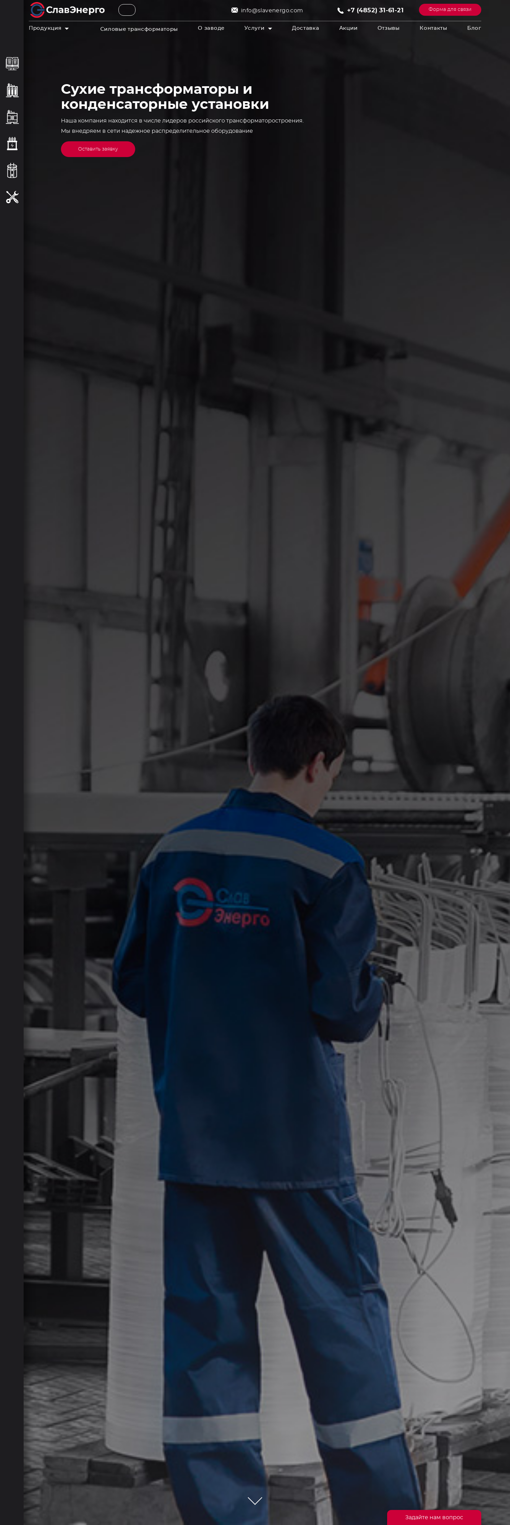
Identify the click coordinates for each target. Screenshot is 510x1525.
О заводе (211, 28)
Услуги (254, 28)
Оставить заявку (98, 149)
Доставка (305, 28)
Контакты (433, 28)
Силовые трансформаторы (139, 29)
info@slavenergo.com (272, 10)
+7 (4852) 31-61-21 (375, 11)
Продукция (45, 28)
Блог (474, 28)
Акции (348, 28)
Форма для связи (450, 9)
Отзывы (389, 28)
